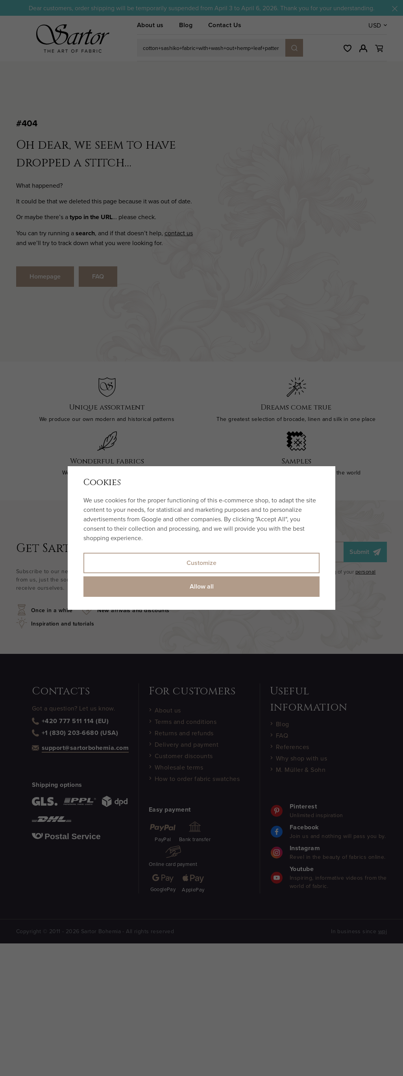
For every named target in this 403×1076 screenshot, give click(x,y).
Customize (201, 562)
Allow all (202, 586)
